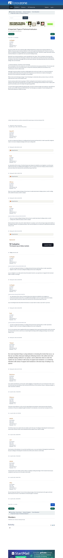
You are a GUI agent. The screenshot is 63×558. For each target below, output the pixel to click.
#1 (8, 125)
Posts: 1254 (11, 345)
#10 (9, 391)
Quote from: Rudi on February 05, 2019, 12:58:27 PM (16, 294)
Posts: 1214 (11, 421)
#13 (9, 456)
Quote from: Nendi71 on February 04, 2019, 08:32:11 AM (17, 322)
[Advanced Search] (29, 17)
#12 (9, 434)
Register (47, 7)
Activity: (11, 525)
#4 (8, 198)
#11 (9, 413)
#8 (8, 337)
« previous (11, 34)
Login (52, 7)
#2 (8, 147)
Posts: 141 (11, 377)
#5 (8, 231)
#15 (9, 498)
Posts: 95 (11, 158)
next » (52, 34)
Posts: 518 (11, 442)
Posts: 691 (11, 485)
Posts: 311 (11, 184)
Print (53, 37)
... (13, 37)
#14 (9, 477)
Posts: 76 (11, 43)
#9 (8, 369)
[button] (53, 38)
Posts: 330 (11, 400)
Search (25, 17)
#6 (8, 252)
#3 (8, 173)
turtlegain (13, 150)
